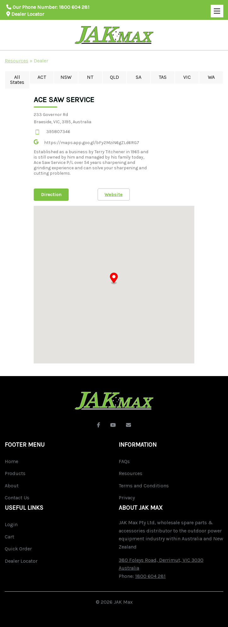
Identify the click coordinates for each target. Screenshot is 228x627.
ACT (41, 77)
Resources (16, 61)
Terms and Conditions (144, 486)
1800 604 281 (74, 7)
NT (90, 77)
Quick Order (18, 549)
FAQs (124, 461)
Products (15, 473)
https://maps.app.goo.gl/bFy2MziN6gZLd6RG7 (91, 142)
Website (114, 194)
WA (211, 77)
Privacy (127, 498)
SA (138, 77)
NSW (65, 77)
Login (11, 524)
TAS (163, 77)
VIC (187, 77)
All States (17, 79)
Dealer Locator (25, 14)
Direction (51, 194)
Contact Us (17, 498)
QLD (114, 77)
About (12, 486)
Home (11, 461)
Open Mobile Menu (215, 8)
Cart (9, 537)
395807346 (58, 131)
